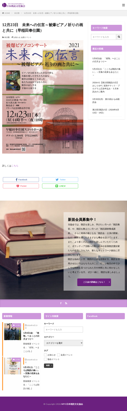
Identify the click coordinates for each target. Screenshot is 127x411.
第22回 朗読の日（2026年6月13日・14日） (105, 111)
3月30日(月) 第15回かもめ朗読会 (106, 100)
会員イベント (26, 37)
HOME (7, 13)
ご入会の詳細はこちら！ (94, 282)
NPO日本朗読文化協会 (72, 404)
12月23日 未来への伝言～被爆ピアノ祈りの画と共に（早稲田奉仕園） (52, 13)
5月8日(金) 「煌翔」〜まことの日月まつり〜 (106, 60)
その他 (17, 325)
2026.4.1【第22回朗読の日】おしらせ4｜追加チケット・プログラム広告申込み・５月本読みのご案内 (106, 87)
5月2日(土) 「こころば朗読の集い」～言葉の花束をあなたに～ (106, 72)
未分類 (16, 13)
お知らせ (16, 37)
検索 (48, 365)
